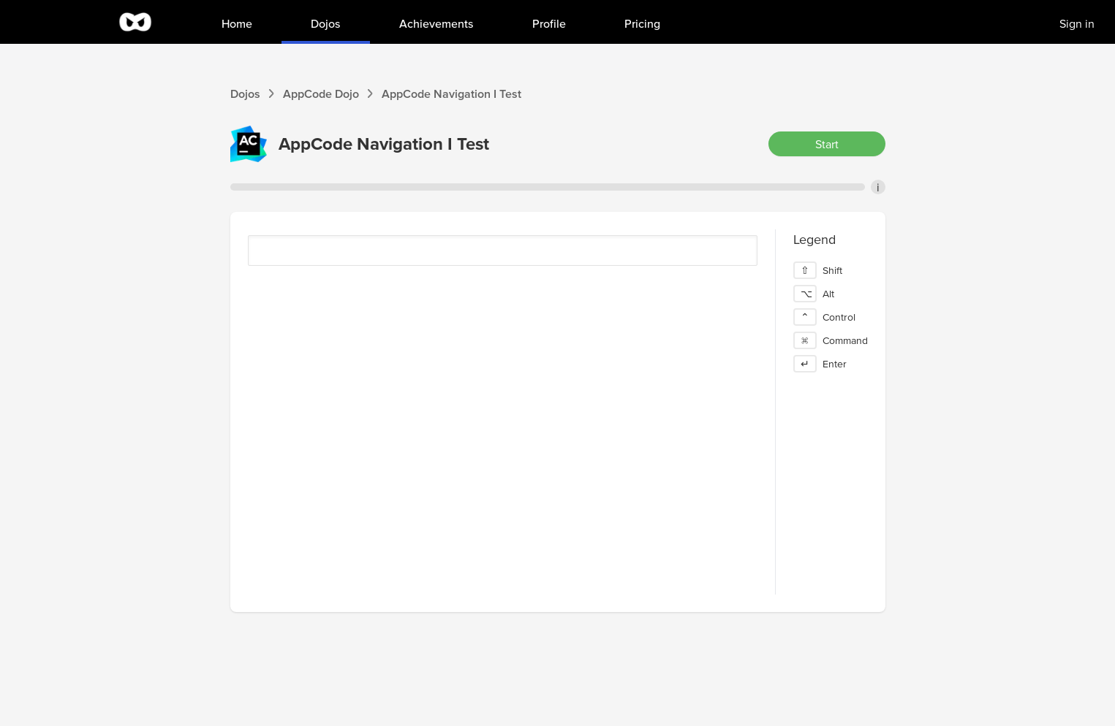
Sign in (1077, 23)
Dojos (245, 93)
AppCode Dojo (321, 93)
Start (827, 143)
